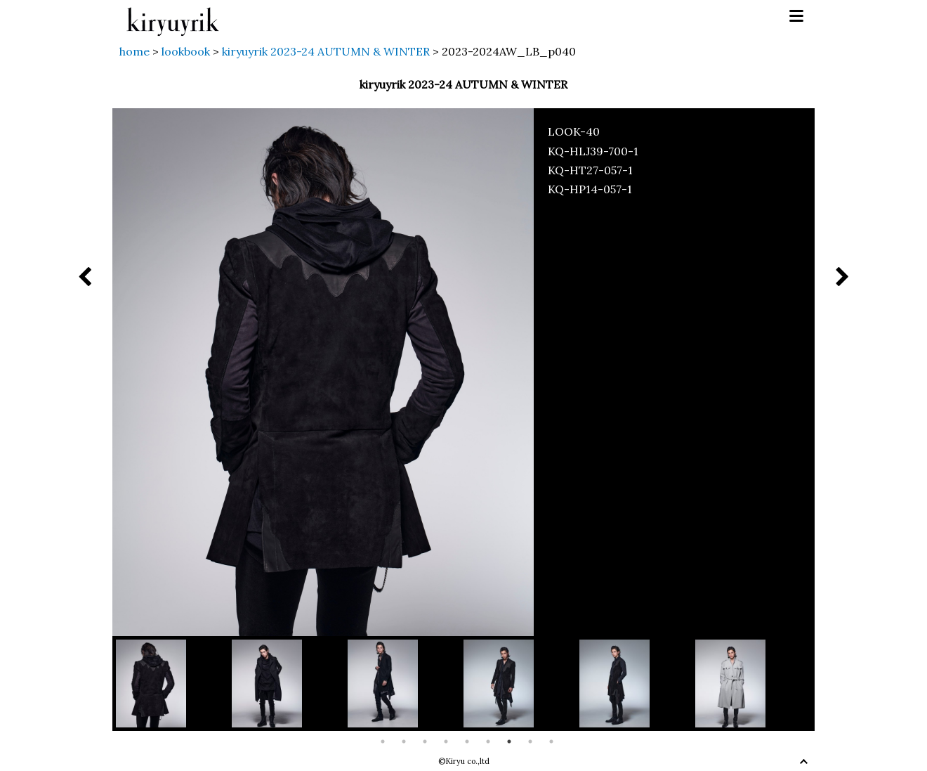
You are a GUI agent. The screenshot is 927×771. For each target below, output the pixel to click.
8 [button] (530, 741)
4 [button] (446, 741)
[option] (174, 683)
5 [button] (467, 741)
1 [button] (383, 741)
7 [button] (509, 741)
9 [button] (551, 741)
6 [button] (488, 741)
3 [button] (425, 741)
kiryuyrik (172, 16)
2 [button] (404, 741)
